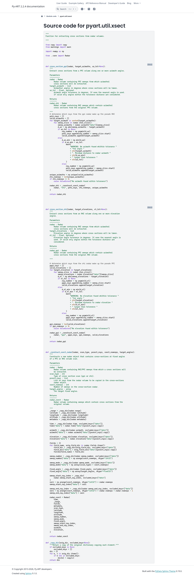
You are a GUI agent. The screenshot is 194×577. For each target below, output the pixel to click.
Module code (51, 16)
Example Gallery (76, 3)
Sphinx (28, 573)
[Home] (42, 16)
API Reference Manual (96, 3)
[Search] (66, 9)
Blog (129, 3)
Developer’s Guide (116, 3)
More (136, 3)
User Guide (61, 3)
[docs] (149, 64)
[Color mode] (83, 9)
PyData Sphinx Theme (165, 571)
